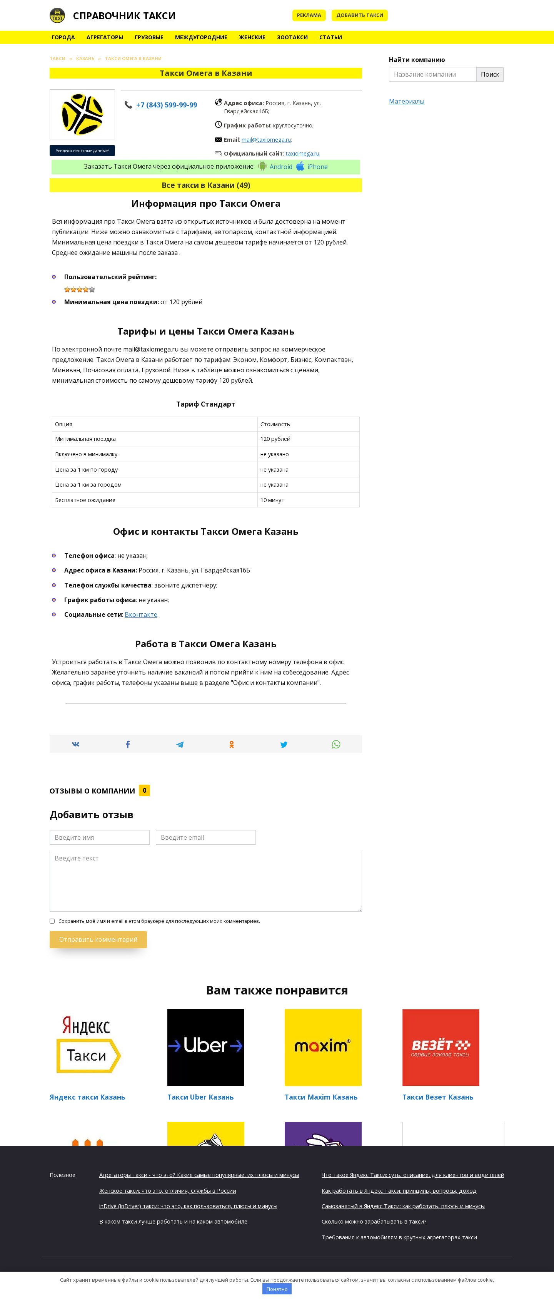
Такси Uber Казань (200, 1096)
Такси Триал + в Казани (453, 1164)
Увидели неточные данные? (82, 150)
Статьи (330, 37)
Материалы (406, 101)
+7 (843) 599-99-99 (166, 104)
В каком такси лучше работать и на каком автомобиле (173, 1221)
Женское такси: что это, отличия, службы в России (167, 1190)
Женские (252, 37)
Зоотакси (292, 37)
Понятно (277, 1289)
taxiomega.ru (302, 153)
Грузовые (149, 37)
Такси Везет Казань (438, 1096)
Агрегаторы (105, 37)
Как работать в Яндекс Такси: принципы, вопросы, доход (399, 1190)
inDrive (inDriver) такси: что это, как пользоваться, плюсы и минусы (188, 1206)
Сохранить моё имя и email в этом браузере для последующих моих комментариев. (159, 921)
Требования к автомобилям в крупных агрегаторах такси (399, 1236)
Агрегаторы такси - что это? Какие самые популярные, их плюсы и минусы (199, 1174)
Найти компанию (417, 59)
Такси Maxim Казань (321, 1096)
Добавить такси (359, 15)
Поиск (490, 74)
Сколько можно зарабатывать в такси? (374, 1221)
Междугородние (201, 37)
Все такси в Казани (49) (206, 185)
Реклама (309, 15)
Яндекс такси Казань (87, 1096)
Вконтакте (141, 614)
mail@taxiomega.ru (266, 139)
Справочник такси (124, 15)
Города (63, 37)
